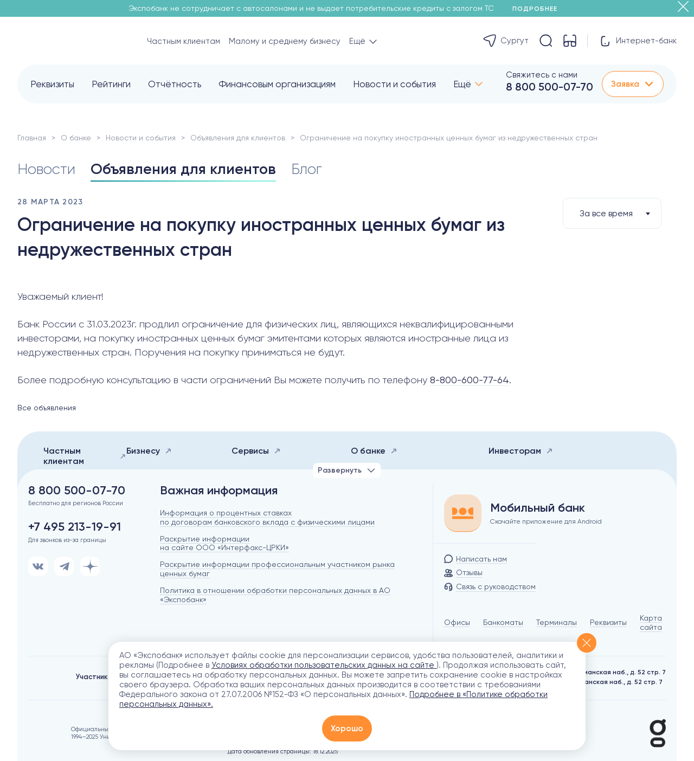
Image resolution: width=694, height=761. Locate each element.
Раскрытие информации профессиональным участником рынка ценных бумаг (277, 569)
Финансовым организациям (277, 84)
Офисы (457, 622)
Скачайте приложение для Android (546, 521)
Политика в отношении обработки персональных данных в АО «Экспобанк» (275, 595)
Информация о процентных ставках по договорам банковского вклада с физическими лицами (267, 517)
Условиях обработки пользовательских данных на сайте (323, 665)
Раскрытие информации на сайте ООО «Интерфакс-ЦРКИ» (224, 543)
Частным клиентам (183, 41)
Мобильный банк (537, 508)
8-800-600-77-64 (469, 379)
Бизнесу (149, 451)
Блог (309, 169)
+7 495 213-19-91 (74, 527)
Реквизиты (52, 84)
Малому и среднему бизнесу (284, 41)
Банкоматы (503, 622)
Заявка (632, 84)
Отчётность (174, 84)
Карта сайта (651, 622)
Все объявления (46, 407)
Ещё (462, 84)
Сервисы (256, 451)
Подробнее (538, 8)
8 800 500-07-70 (549, 86)
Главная (31, 137)
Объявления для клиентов (237, 137)
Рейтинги (111, 84)
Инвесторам (521, 451)
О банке (76, 137)
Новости (47, 169)
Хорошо (347, 728)
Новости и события (394, 84)
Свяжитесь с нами (541, 75)
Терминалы (556, 622)
